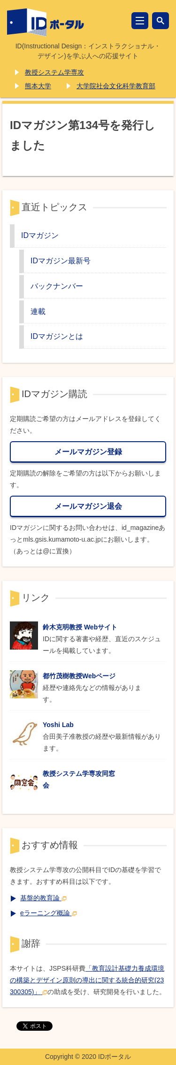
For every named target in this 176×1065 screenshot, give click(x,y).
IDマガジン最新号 (61, 260)
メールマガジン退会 (88, 506)
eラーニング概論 (48, 913)
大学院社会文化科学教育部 (116, 86)
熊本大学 (38, 86)
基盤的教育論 (43, 898)
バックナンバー (57, 286)
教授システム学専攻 (54, 72)
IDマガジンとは (57, 336)
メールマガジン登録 (88, 451)
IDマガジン (40, 235)
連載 (38, 311)
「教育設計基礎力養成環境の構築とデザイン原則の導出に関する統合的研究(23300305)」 (87, 980)
